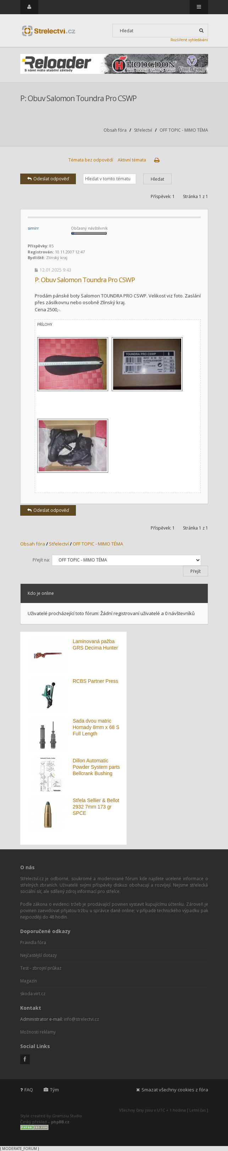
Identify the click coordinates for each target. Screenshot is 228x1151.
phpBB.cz (60, 1121)
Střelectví (143, 130)
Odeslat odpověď (48, 179)
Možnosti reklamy (38, 1032)
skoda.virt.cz (32, 994)
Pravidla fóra (33, 942)
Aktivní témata (132, 160)
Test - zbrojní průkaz (40, 968)
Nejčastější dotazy (38, 955)
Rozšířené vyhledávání (189, 39)
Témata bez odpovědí (90, 160)
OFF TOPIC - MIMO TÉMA (184, 130)
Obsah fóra (115, 130)
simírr (33, 228)
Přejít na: (41, 560)
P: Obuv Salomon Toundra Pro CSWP (78, 98)
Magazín (28, 981)
